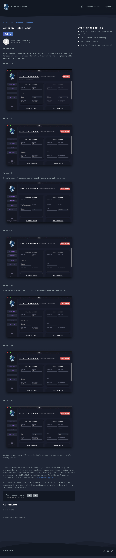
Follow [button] (8, 34)
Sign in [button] (108, 7)
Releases (19, 23)
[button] (81, 7)
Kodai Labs (8, 23)
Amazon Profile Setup (89, 41)
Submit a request (93, 7)
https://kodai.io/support (43, 478)
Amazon (29, 23)
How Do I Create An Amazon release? (96, 45)
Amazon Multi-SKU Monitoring (93, 38)
